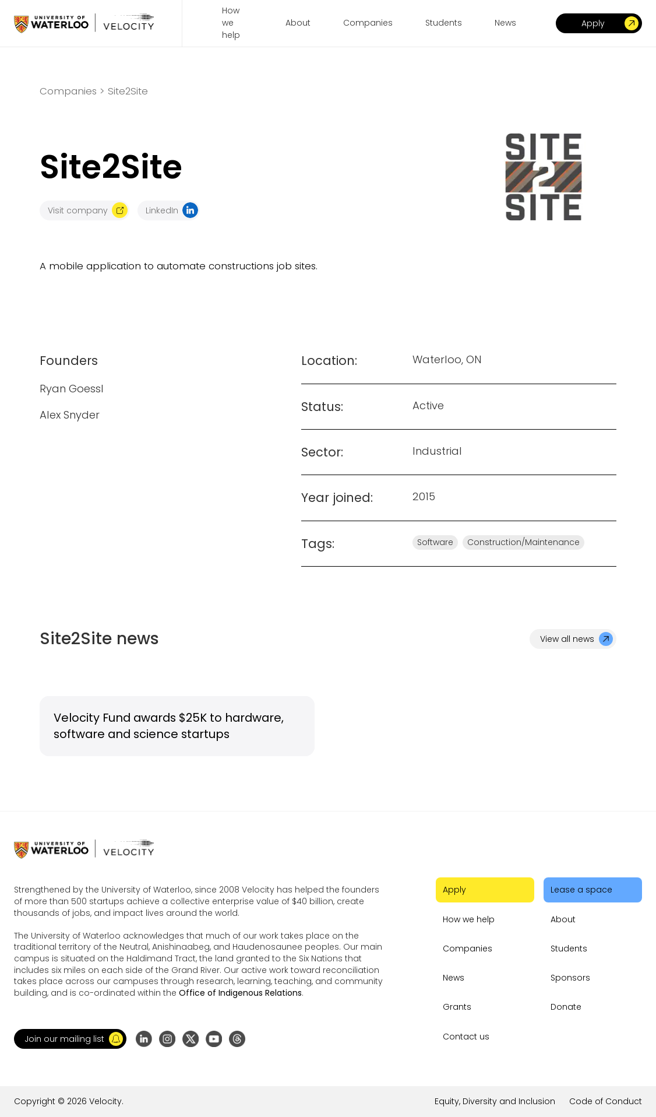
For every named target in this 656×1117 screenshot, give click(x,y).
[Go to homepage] (84, 23)
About (563, 919)
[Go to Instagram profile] (167, 1039)
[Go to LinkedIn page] (144, 1039)
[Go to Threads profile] (237, 1039)
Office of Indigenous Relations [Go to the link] (240, 993)
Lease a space (581, 889)
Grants (457, 1007)
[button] (70, 1039)
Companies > (72, 91)
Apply (454, 889)
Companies (467, 948)
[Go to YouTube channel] (214, 1039)
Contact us (466, 1036)
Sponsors (570, 977)
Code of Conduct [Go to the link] (605, 1101)
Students (569, 948)
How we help (469, 919)
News (453, 977)
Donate (566, 1007)
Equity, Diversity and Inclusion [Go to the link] (495, 1101)
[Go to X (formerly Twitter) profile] (190, 1039)
